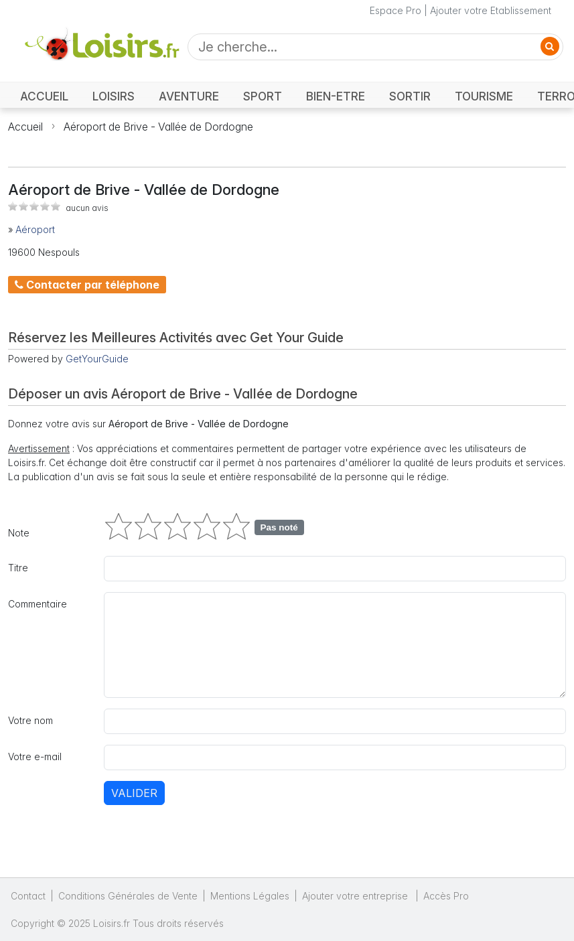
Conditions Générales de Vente (128, 895)
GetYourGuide (97, 358)
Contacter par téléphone (87, 284)
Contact (28, 895)
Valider (134, 793)
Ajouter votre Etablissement (490, 10)
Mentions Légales (249, 895)
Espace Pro (395, 10)
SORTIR (410, 96)
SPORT (262, 96)
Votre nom (30, 720)
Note (18, 532)
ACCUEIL (44, 96)
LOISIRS (113, 96)
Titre (18, 567)
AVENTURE (189, 96)
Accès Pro (446, 895)
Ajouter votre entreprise (356, 895)
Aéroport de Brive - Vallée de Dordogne (158, 126)
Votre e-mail (35, 756)
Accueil (25, 126)
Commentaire (37, 603)
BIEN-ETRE (335, 96)
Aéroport (35, 229)
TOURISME (484, 96)
